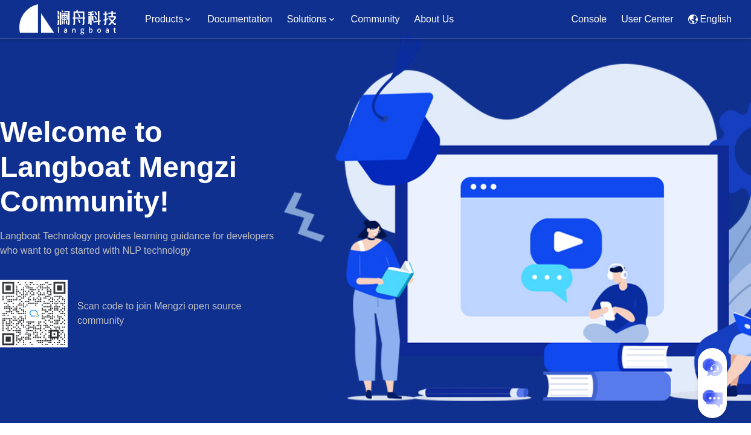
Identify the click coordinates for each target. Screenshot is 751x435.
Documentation (239, 19)
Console (589, 19)
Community (375, 19)
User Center (647, 19)
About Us (434, 19)
